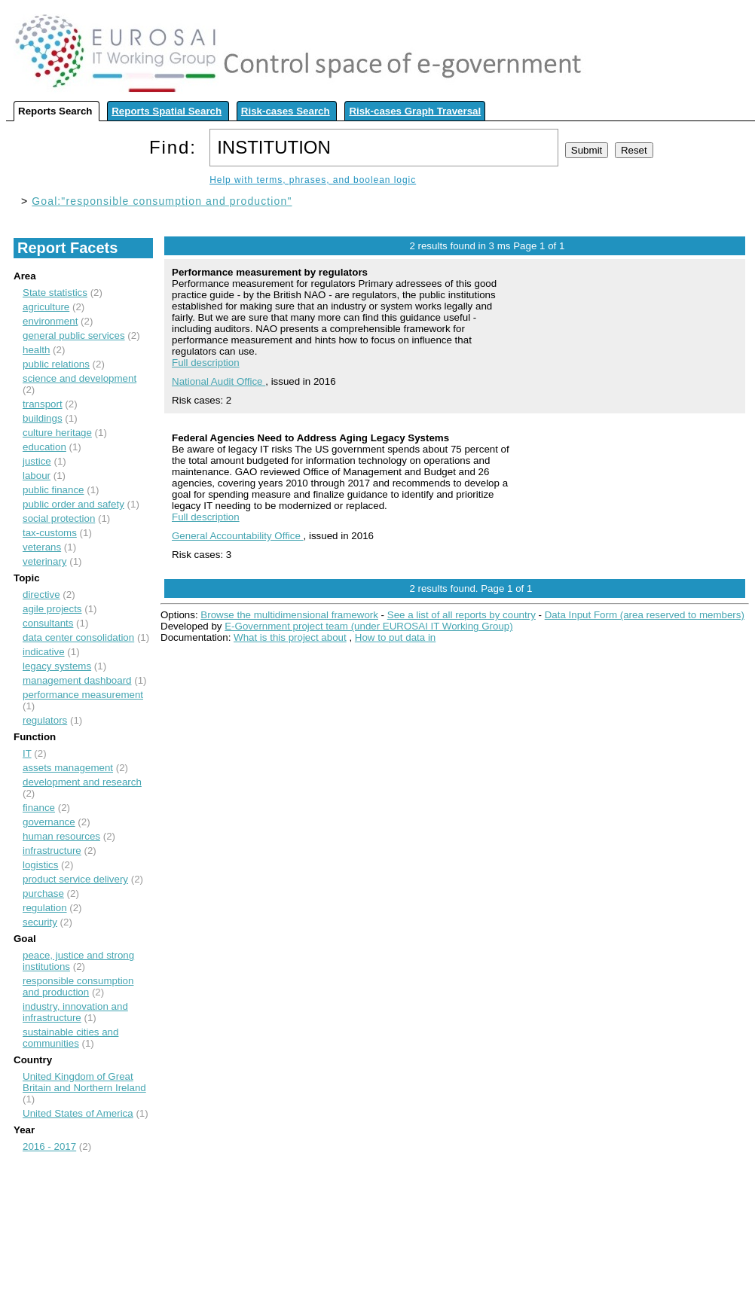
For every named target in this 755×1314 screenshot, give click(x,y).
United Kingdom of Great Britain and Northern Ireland (84, 1082)
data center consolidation (78, 637)
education (44, 447)
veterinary (45, 561)
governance (49, 822)
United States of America (78, 1113)
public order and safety (73, 504)
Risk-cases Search (285, 111)
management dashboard (77, 680)
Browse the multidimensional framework (289, 614)
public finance (53, 489)
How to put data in (395, 637)
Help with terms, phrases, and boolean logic (312, 180)
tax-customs (50, 532)
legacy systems (57, 666)
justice (37, 461)
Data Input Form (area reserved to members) (644, 614)
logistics (40, 864)
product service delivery (75, 879)
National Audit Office (218, 381)
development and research (82, 782)
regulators (45, 720)
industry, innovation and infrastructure (75, 1012)
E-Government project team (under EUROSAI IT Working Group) (368, 626)
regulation (45, 907)
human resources (61, 836)
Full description (206, 362)
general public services (74, 335)
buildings (43, 418)
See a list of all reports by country (461, 614)
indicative (44, 651)
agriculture (46, 306)
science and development (79, 378)
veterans (42, 547)
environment (50, 321)
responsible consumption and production (78, 986)
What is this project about (290, 637)
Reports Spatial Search (167, 111)
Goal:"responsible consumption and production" (162, 201)
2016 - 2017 (49, 1146)
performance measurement (83, 694)
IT (27, 753)
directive (41, 594)
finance (39, 807)
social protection (59, 518)
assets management (68, 767)
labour (36, 475)
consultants (48, 623)
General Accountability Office (238, 535)
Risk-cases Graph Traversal (415, 111)
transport (43, 404)
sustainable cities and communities (70, 1037)
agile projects (52, 608)
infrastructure (52, 850)
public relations (56, 364)
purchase (43, 893)
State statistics (55, 292)
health (36, 349)
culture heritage (57, 432)
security (40, 922)
